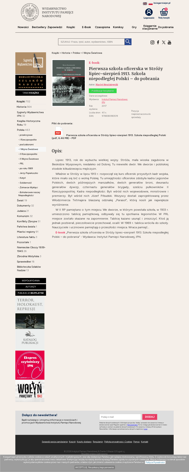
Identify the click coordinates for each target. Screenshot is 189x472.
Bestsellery (39, 27)
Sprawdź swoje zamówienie (55, 442)
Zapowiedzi (54, 27)
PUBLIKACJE (31, 293)
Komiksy (118, 27)
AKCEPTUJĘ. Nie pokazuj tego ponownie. (94, 467)
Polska (20, 129)
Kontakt (144, 442)
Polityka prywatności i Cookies (118, 442)
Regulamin (98, 442)
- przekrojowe (25, 135)
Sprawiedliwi (24, 261)
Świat (20, 200)
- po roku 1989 (25, 168)
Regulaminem (132, 425)
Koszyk (72, 442)
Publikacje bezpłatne (103, 90)
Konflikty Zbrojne (27, 221)
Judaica (21, 210)
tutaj (145, 429)
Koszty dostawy (84, 442)
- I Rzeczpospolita (27, 139)
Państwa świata (26, 226)
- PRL (21, 163)
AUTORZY (31, 286)
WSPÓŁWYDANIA (31, 280)
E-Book (86, 27)
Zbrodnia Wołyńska (28, 256)
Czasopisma (102, 27)
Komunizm (23, 216)
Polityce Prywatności (155, 462)
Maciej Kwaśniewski (107, 84)
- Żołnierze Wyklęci (28, 187)
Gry (134, 27)
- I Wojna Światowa (28, 149)
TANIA (30, 93)
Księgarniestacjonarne (150, 27)
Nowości (23, 27)
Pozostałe (23, 242)
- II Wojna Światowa (28, 159)
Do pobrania (165, 27)
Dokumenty (23, 205)
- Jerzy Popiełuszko (28, 173)
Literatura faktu (26, 237)
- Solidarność (25, 182)
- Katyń (22, 178)
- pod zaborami (26, 144)
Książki (71, 27)
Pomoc (136, 442)
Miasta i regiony (26, 231)
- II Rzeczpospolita (27, 154)
